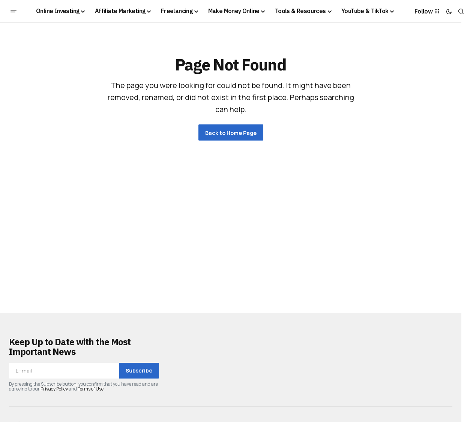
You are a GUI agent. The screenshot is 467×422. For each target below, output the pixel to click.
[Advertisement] (231, 220)
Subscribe (139, 370)
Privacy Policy (54, 389)
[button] (13, 11)
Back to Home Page (231, 132)
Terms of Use (91, 389)
